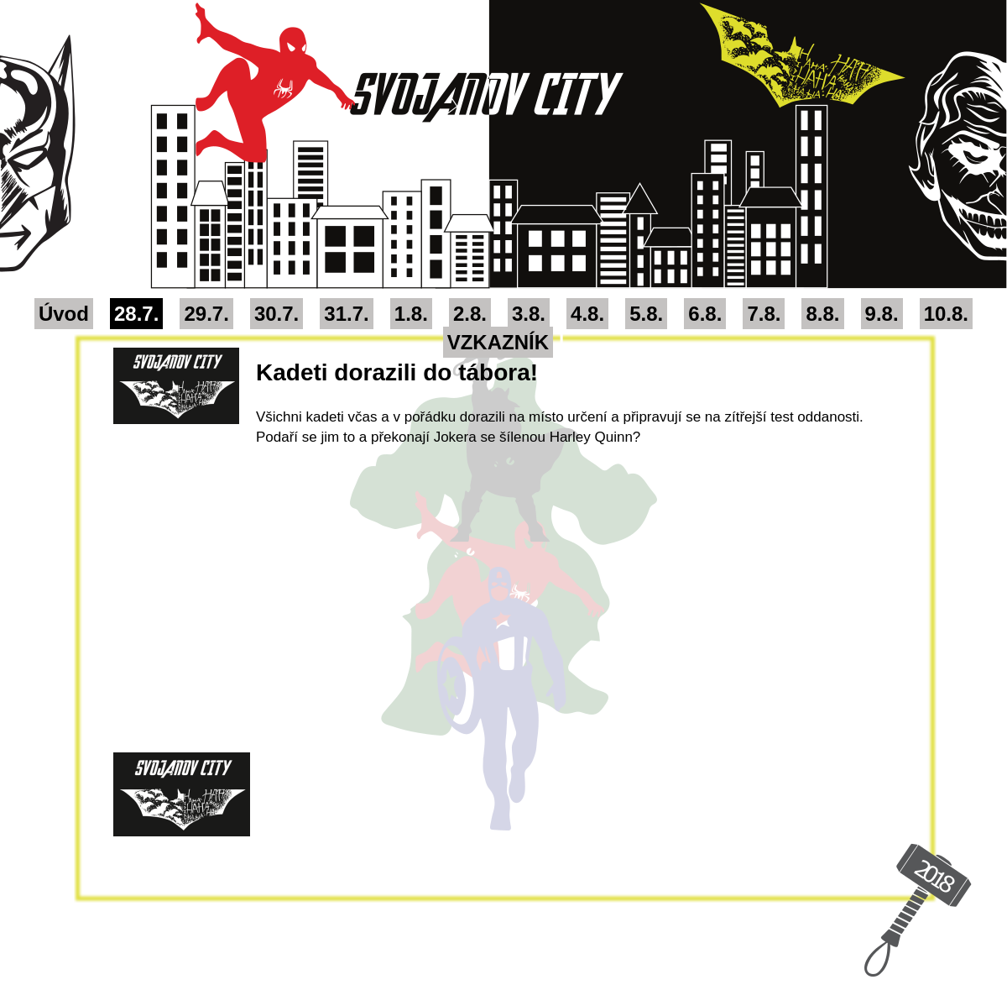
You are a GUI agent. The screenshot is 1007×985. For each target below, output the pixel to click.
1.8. (411, 313)
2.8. (470, 313)
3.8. (528, 313)
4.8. (587, 313)
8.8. (822, 313)
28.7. (136, 313)
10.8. (946, 313)
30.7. (276, 313)
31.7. (346, 313)
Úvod (64, 313)
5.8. (646, 313)
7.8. (763, 313)
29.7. (206, 313)
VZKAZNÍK (498, 342)
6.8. (705, 313)
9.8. (882, 313)
